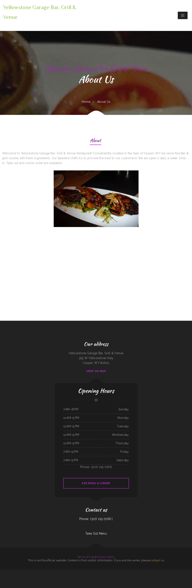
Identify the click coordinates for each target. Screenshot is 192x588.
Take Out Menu (96, 533)
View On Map (96, 371)
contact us (157, 560)
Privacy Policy (105, 557)
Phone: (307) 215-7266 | (95, 519)
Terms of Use (85, 557)
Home (86, 101)
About (95, 141)
